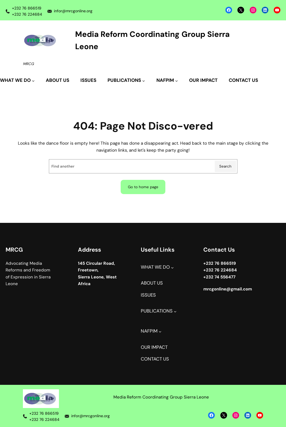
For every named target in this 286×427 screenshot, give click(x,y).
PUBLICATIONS (157, 311)
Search (225, 166)
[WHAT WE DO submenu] (17, 80)
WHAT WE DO (155, 267)
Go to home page (143, 187)
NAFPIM (149, 331)
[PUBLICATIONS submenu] (126, 80)
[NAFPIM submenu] (167, 80)
